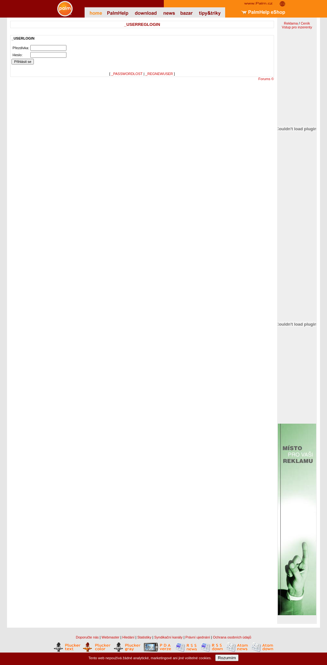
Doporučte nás (87, 637)
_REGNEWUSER (159, 74)
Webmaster (110, 637)
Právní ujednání (198, 637)
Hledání (128, 637)
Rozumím (227, 657)
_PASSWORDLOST (126, 74)
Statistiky (144, 637)
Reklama (291, 23)
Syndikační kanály (168, 637)
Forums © (266, 79)
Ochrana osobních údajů (232, 637)
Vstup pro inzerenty (297, 27)
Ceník (305, 23)
